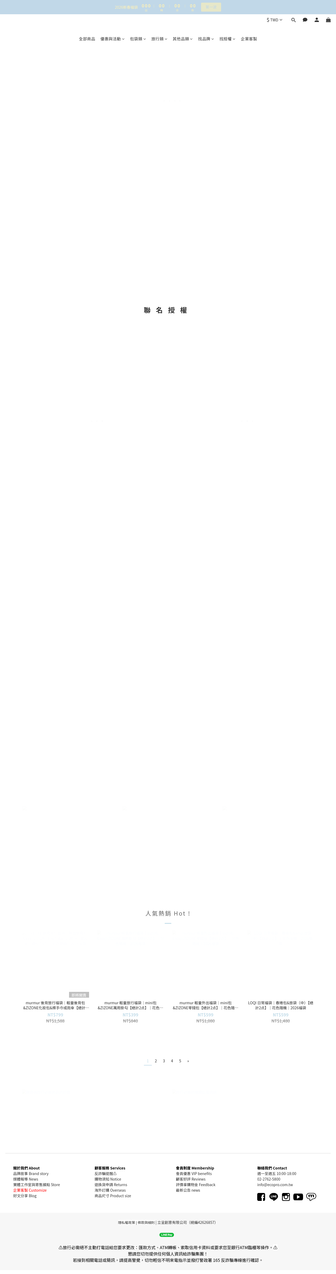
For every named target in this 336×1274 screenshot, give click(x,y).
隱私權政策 (126, 1222)
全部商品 (87, 38)
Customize (38, 1190)
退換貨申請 (104, 1184)
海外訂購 (102, 1190)
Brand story (38, 1173)
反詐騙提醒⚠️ (106, 1173)
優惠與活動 (112, 38)
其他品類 (183, 38)
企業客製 (249, 38)
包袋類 (138, 38)
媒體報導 (20, 1179)
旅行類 (159, 38)
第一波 (211, 7)
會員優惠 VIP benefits (194, 1173)
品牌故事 (20, 1173)
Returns (120, 1184)
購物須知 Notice (108, 1179)
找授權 (228, 38)
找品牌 (206, 38)
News (33, 1179)
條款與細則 (146, 1222)
